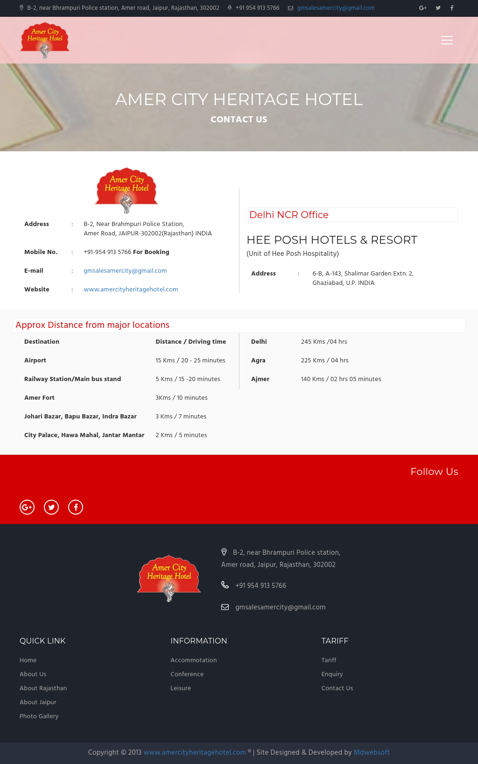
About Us (33, 674)
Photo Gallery (39, 716)
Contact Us (337, 688)
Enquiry (332, 674)
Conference (187, 674)
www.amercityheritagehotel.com (131, 289)
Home (28, 660)
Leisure (180, 688)
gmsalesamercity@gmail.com (336, 8)
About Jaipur (38, 702)
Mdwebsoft (372, 752)
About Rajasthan (43, 688)
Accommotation (193, 660)
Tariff (329, 660)
